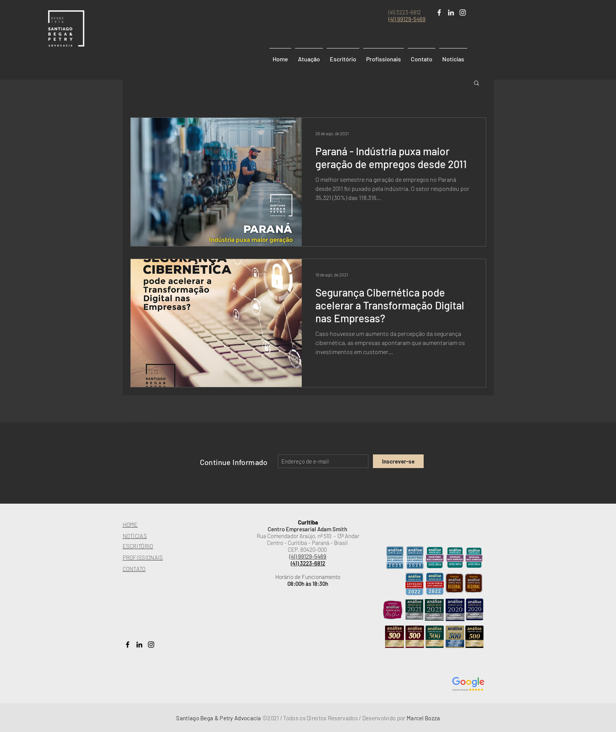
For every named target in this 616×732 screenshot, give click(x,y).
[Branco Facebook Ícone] (439, 12)
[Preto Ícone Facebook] (127, 644)
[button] (476, 83)
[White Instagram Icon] (462, 12)
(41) (392, 19)
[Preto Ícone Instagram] (151, 644)
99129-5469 (411, 19)
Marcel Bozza (423, 718)
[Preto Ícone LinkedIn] (139, 644)
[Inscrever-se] (398, 461)
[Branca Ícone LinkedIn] (451, 12)
